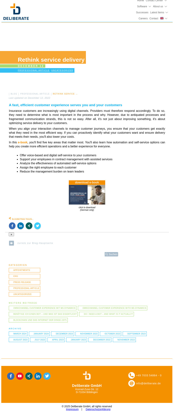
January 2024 (41, 334)
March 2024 (20, 334)
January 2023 (78, 340)
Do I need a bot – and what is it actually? (108, 314)
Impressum (72, 409)
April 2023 (58, 340)
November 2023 (89, 334)
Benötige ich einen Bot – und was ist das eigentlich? (45, 314)
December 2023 (64, 334)
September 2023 (136, 334)
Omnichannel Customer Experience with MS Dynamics (114, 308)
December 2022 (101, 340)
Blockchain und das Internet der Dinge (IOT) (40, 320)
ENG (15, 276)
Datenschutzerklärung (98, 409)
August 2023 (20, 340)
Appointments (21, 270)
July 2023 (40, 340)
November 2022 (126, 340)
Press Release (22, 282)
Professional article (34, 70)
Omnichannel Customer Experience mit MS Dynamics (44, 308)
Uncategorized (62, 70)
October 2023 (112, 334)
